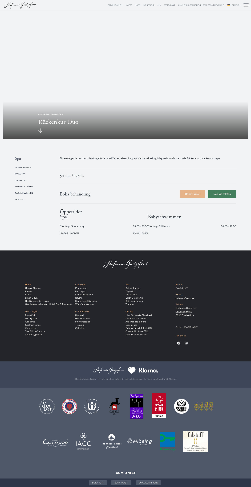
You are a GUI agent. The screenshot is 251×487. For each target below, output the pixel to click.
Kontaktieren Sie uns (136, 334)
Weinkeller (30, 328)
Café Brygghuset (33, 334)
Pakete (128, 5)
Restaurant (169, 5)
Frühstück (30, 315)
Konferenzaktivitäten (86, 301)
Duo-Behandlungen (50, 114)
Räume (78, 297)
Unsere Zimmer (33, 288)
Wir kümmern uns (84, 304)
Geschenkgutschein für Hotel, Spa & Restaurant (201, 5)
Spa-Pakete (20, 180)
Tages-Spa (20, 174)
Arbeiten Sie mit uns (135, 321)
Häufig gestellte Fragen (37, 301)
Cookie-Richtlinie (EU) (136, 331)
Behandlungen (23, 167)
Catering (79, 328)
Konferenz (149, 5)
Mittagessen (31, 318)
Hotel (138, 5)
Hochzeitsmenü (83, 318)
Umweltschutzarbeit (135, 318)
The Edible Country (35, 331)
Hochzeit (80, 315)
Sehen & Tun (31, 297)
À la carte (30, 321)
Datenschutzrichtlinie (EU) (139, 328)
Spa (159, 5)
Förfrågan (80, 291)
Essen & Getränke (24, 186)
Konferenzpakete (84, 294)
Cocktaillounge (33, 324)
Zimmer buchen (115, 5)
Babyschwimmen (24, 193)
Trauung (79, 324)
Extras (28, 294)
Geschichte (131, 324)
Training (20, 199)
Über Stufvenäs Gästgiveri (138, 315)
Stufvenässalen (82, 321)
